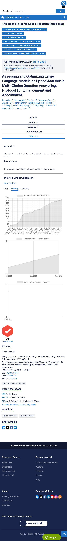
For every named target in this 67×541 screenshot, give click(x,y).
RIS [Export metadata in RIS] (3, 401)
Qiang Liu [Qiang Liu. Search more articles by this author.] (28, 106)
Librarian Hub (8, 475)
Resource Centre (11, 457)
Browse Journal (44, 457)
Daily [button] (6, 189)
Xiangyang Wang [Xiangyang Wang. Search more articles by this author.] (47, 100)
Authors (39, 467)
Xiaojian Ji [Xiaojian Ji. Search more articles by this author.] (32, 100)
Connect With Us (44, 491)
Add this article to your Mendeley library (19, 405)
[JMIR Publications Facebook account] (45, 497)
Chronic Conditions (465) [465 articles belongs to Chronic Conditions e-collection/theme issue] (12, 33)
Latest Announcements (47, 462)
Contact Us (7, 500)
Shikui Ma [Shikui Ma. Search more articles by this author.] (18, 106)
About (5, 491)
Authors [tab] (33, 122)
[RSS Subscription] (60, 497)
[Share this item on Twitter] (7, 427)
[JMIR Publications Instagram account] (56, 497)
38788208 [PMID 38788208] (11, 376)
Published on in (24, 62)
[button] (64, 3)
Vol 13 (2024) (39, 62)
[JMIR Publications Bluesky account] (37, 497)
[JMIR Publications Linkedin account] (48, 497)
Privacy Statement (11, 496)
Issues (39, 475)
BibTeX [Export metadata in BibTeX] (5, 398)
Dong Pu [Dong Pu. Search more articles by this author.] (50, 103)
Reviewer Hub (8, 471)
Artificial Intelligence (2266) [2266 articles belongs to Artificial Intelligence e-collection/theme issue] (13, 37)
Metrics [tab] (33, 136)
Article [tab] (33, 117)
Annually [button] (25, 189)
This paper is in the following (33, 24)
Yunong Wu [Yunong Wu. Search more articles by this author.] (20, 100)
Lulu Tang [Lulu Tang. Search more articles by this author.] (7, 106)
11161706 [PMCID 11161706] (13, 378)
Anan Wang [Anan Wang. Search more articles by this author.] (7, 100)
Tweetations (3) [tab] (33, 131)
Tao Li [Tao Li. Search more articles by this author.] (27, 108)
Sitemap (6, 505)
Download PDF (10, 416)
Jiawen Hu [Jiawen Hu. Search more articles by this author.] (7, 103)
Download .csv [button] (10, 183)
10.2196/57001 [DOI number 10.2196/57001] (12, 373)
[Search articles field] (34, 11)
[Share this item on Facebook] (11, 427)
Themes (39, 471)
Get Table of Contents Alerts (17, 516)
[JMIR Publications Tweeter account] (41, 497)
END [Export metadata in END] (4, 394)
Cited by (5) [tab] (33, 127)
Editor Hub (7, 467)
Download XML (27, 416)
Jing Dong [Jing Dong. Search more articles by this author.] (40, 106)
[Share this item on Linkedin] (15, 427)
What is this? (7, 342)
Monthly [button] (14, 189)
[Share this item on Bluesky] (3, 427)
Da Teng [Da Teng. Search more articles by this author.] (18, 108)
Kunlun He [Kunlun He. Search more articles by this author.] (51, 106)
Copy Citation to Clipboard (14, 383)
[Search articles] (60, 11)
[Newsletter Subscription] (33, 523)
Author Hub (7, 462)
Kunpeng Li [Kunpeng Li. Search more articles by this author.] (7, 108)
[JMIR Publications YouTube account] (52, 497)
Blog (38, 479)
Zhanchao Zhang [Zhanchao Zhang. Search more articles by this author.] (37, 103)
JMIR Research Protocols (15, 17)
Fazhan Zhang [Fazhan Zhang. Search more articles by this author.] (21, 103)
